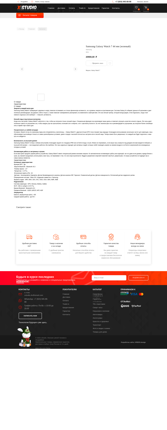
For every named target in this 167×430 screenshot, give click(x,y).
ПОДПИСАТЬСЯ (138, 278)
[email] (109, 277)
